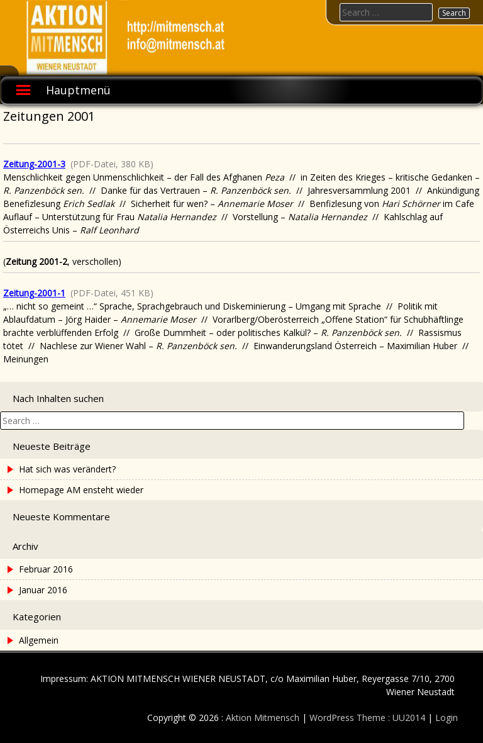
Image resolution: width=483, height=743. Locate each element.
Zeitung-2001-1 (34, 293)
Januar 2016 (43, 590)
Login (446, 717)
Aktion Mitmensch (262, 717)
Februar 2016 (46, 569)
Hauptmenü (78, 90)
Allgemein (38, 640)
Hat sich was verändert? (67, 469)
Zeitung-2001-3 (34, 164)
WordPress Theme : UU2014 (367, 717)
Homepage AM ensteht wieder (81, 490)
